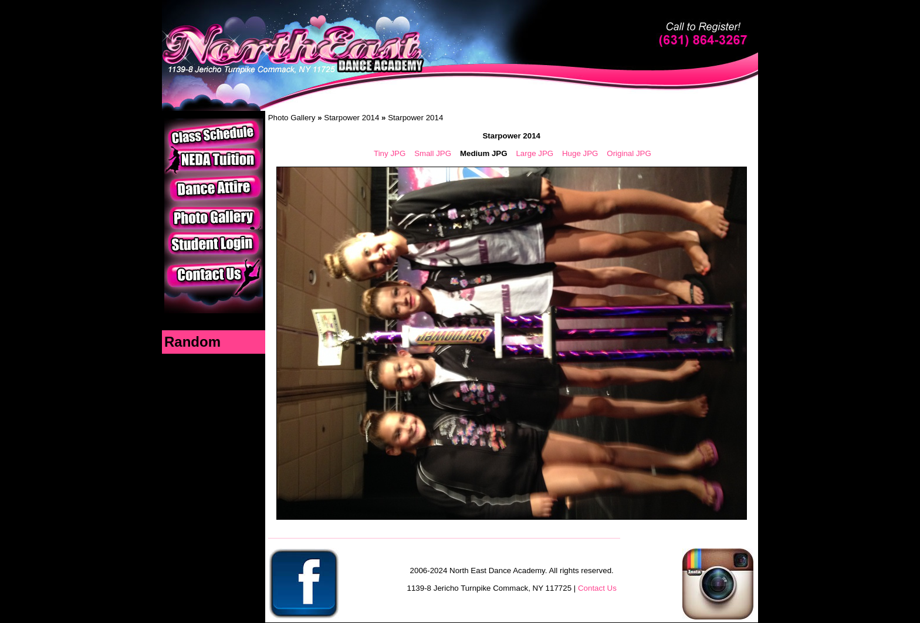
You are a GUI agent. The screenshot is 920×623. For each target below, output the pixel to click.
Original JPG (629, 153)
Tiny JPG (389, 153)
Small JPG (432, 153)
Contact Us (597, 588)
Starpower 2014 (351, 117)
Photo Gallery (292, 117)
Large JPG (534, 153)
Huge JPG (580, 153)
